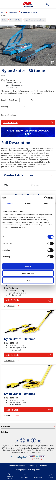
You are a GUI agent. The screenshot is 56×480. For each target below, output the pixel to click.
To (32, 100)
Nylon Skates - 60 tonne (19, 393)
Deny (28, 280)
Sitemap (43, 465)
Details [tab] (28, 204)
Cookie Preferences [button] (17, 465)
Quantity (4, 106)
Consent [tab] (10, 204)
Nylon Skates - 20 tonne (19, 339)
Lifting (4, 20)
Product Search (13, 12)
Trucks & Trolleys (15, 20)
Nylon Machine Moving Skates (35, 20)
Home (3, 12)
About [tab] (46, 204)
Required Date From (9, 100)
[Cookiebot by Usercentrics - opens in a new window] (44, 197)
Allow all (28, 266)
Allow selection (28, 273)
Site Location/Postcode (10, 115)
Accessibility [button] (32, 465)
